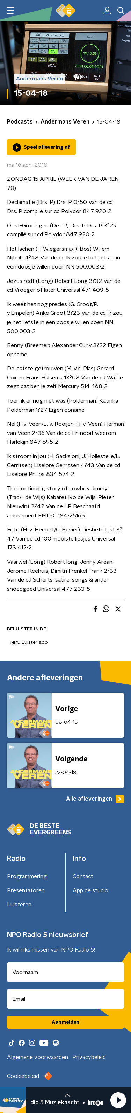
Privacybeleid (89, 1057)
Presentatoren (26, 890)
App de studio (90, 890)
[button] (118, 1100)
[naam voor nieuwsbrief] (65, 972)
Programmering (27, 876)
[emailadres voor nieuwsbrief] (65, 999)
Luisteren (19, 904)
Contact (83, 876)
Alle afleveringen (95, 799)
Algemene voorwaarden (37, 1057)
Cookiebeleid (23, 1076)
